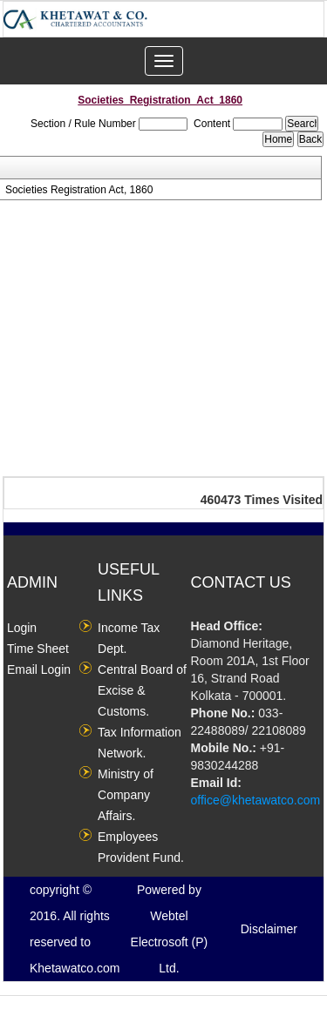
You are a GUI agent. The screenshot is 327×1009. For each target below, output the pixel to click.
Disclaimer (269, 929)
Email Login (39, 669)
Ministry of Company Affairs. (125, 795)
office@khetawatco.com (256, 800)
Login (22, 628)
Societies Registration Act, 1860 (79, 190)
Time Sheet (38, 649)
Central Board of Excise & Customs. (142, 690)
